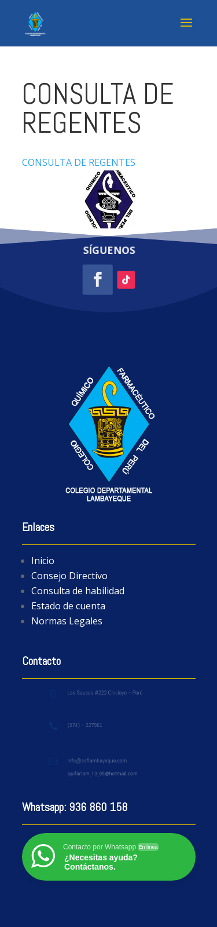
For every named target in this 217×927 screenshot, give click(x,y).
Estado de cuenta (68, 605)
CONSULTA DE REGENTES (78, 162)
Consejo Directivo (69, 575)
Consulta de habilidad (77, 590)
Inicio (42, 560)
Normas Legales (66, 621)
